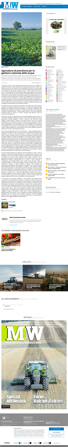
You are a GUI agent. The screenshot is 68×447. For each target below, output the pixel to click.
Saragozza (48, 144)
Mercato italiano (49, 138)
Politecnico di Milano (50, 141)
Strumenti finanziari (62, 147)
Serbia (52, 144)
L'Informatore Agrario (50, 134)
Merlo (54, 138)
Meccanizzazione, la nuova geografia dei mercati (33, 286)
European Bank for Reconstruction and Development (53, 127)
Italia (58, 133)
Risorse (59, 70)
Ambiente (49, 91)
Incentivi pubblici (53, 131)
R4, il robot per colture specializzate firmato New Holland (56, 164)
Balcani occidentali (53, 118)
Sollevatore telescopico (50, 147)
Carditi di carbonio (55, 120)
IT (64, 6)
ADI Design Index (54, 114)
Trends (59, 80)
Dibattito (60, 84)
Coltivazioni (54, 121)
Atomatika (62, 117)
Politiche (49, 88)
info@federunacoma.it (6, 425)
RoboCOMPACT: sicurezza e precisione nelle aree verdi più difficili (57, 167)
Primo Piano (49, 101)
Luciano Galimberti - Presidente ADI (52, 136)
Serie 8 (55, 144)
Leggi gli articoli (61, 49)
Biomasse (60, 94)
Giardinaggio (50, 100)
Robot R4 (54, 142)
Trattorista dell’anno (53, 149)
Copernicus (48, 122)
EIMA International (57, 124)
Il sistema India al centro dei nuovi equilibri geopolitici (57, 286)
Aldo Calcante (52, 117)
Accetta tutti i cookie (56, 430)
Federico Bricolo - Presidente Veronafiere (57, 129)
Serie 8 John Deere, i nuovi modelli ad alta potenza (56, 171)
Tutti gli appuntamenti (8, 309)
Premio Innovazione (58, 141)
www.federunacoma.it (28, 426)
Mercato (60, 100)
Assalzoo (58, 117)
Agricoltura (48, 115)
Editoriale (60, 73)
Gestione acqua (7, 210)
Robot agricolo (49, 142)
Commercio (49, 81)
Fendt (47, 130)
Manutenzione (50, 87)
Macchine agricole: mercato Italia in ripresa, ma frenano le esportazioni (12, 285)
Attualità (60, 101)
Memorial (49, 73)
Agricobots (60, 114)
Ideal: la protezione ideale (17, 217)
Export (47, 129)
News (48, 97)
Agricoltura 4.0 (54, 115)
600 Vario (48, 114)
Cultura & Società (62, 85)
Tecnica (60, 91)
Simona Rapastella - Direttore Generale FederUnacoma (53, 146)
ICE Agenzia (62, 130)
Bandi (48, 78)
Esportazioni (48, 125)
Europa (53, 125)
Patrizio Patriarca (61, 140)
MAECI (61, 136)
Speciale (60, 95)
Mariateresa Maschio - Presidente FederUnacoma (55, 137)
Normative (49, 84)
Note (48, 98)
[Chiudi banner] (66, 429)
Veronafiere (57, 150)
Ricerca (60, 93)
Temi (48, 83)
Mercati (49, 94)
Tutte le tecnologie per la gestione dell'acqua (8, 249)
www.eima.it (57, 422)
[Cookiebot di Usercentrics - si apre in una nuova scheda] (7, 445)
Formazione (49, 70)
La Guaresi (57, 134)
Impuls (47, 131)
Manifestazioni (61, 90)
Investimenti (59, 131)
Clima (47, 121)
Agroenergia (61, 88)
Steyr (57, 147)
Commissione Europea (61, 121)
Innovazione (60, 75)
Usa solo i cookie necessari (56, 437)
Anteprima (60, 77)
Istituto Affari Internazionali (51, 133)
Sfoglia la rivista (61, 46)
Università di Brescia (50, 150)
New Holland (58, 138)
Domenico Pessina (49, 124)
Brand (48, 75)
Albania (47, 117)
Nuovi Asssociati (62, 81)
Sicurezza (49, 85)
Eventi (59, 97)
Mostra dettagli (56, 444)
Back (41, 82)
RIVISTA (44, 6)
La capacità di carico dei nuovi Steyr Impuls (56, 178)
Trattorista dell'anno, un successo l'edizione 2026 (56, 175)
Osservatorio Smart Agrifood (51, 140)
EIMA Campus (61, 74)
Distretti (49, 93)
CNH (50, 121)
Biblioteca (49, 71)
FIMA (55, 130)
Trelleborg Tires (61, 149)
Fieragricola (51, 130)
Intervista (60, 71)
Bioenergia (49, 90)
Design (52, 122)
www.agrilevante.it (55, 423)
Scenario (60, 78)
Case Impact (62, 120)
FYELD (58, 130)
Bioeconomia (50, 80)
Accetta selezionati (56, 434)
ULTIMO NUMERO (27, 6)
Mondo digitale (50, 74)
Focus (59, 98)
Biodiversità (60, 118)
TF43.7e (47, 149)
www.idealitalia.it (13, 225)
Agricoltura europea (61, 115)
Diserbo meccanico (58, 122)
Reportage (49, 95)
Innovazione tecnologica (17, 210)
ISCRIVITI (48, 192)
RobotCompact (60, 142)
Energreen (64, 124)
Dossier (49, 77)
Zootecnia (62, 150)
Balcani (47, 118)
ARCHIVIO (37, 6)
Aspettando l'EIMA (62, 87)
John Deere (62, 133)
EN (66, 6)
